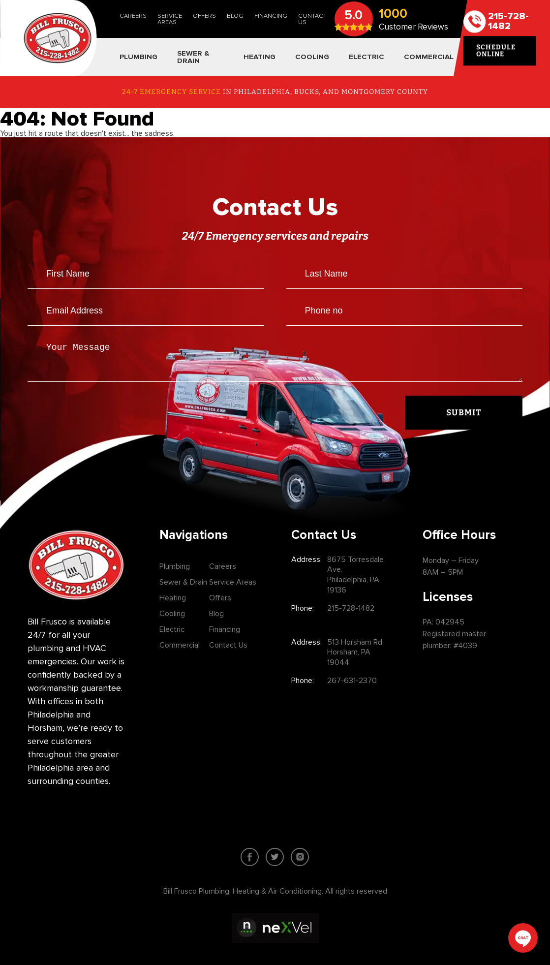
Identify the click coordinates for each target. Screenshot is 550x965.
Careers (133, 16)
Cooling (172, 614)
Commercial (179, 645)
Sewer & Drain (183, 582)
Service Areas (169, 19)
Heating (172, 598)
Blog (235, 16)
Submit (463, 418)
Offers (204, 16)
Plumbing (174, 566)
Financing (270, 16)
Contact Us (312, 19)
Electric (171, 629)
